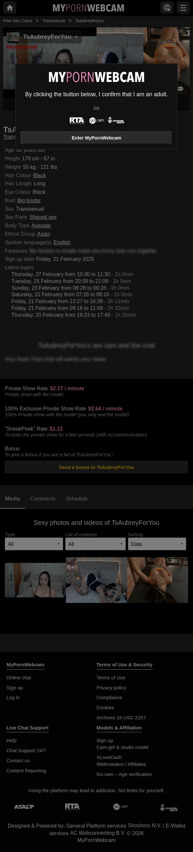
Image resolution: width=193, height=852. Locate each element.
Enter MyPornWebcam (96, 137)
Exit (96, 108)
